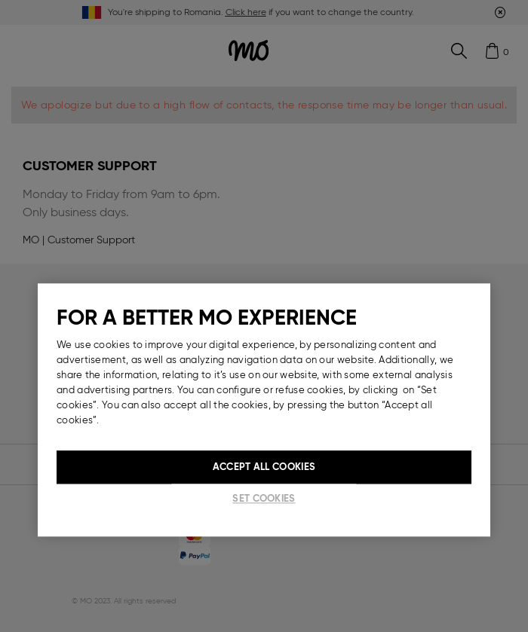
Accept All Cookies (264, 466)
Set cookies (263, 498)
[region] (264, 409)
